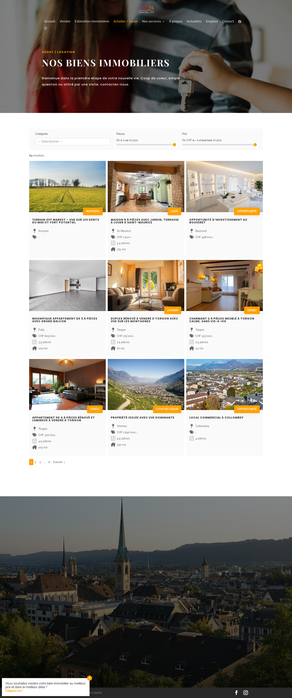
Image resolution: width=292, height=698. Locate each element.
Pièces (120, 133)
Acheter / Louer (125, 21)
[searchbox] (72, 141)
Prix (184, 133)
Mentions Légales (91, 692)
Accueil (49, 21)
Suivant (59, 462)
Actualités (194, 21)
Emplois (212, 21)
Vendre (65, 21)
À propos (175, 21)
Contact (228, 21)
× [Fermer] (89, 678)
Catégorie (41, 133)
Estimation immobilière (92, 21)
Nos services (151, 21)
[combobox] (72, 141)
